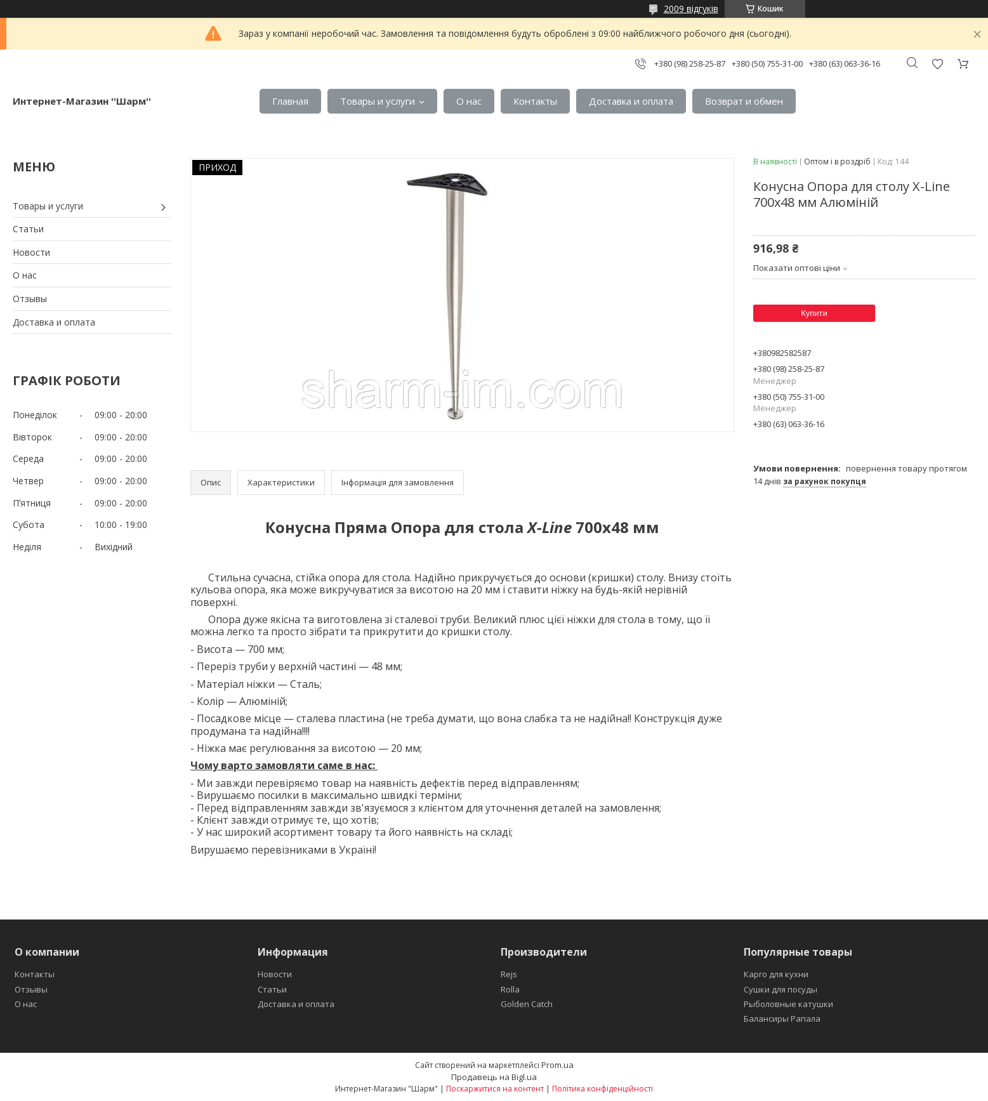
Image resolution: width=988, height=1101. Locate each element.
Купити (814, 313)
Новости (31, 252)
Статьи (28, 229)
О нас (469, 101)
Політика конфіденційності (602, 1088)
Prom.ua (557, 1065)
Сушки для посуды (780, 989)
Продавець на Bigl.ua (494, 1077)
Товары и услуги (377, 101)
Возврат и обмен (744, 101)
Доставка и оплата (631, 101)
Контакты (535, 101)
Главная (290, 101)
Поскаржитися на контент (495, 1088)
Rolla (510, 989)
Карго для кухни (776, 974)
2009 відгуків (691, 9)
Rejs (509, 974)
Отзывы (30, 299)
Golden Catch (527, 1004)
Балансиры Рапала (782, 1018)
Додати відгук (937, 63)
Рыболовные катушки (788, 1004)
